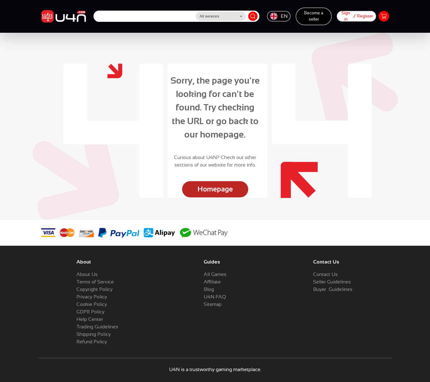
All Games (215, 274)
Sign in (345, 16)
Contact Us (325, 274)
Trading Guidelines (97, 326)
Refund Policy (91, 341)
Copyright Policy (94, 289)
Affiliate (212, 281)
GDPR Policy (90, 311)
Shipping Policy (93, 334)
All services (209, 16)
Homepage (215, 189)
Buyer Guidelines (332, 289)
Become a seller (313, 16)
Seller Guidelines (332, 281)
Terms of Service (95, 281)
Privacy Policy (91, 296)
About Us (87, 274)
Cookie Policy (91, 304)
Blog (209, 289)
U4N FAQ (215, 296)
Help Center (89, 319)
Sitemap (213, 304)
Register (365, 16)
